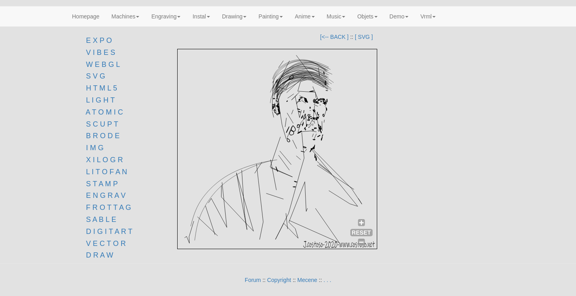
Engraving (165, 16)
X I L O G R (104, 160)
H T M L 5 (100, 88)
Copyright (279, 280)
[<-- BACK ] (334, 37)
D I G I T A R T (108, 232)
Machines (126, 16)
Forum (253, 280)
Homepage (86, 16)
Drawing (234, 16)
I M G (94, 148)
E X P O (99, 40)
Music (336, 16)
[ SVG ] (364, 37)
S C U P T (102, 124)
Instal (201, 16)
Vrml (428, 16)
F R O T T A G (108, 207)
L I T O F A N (106, 172)
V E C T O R (105, 244)
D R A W (98, 255)
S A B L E (101, 219)
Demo (399, 16)
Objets (367, 16)
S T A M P (102, 184)
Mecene (307, 280)
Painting (270, 16)
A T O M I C (104, 112)
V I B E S (100, 52)
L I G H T (100, 100)
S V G (94, 76)
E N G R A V (106, 195)
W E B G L (103, 64)
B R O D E (103, 136)
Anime (305, 16)
